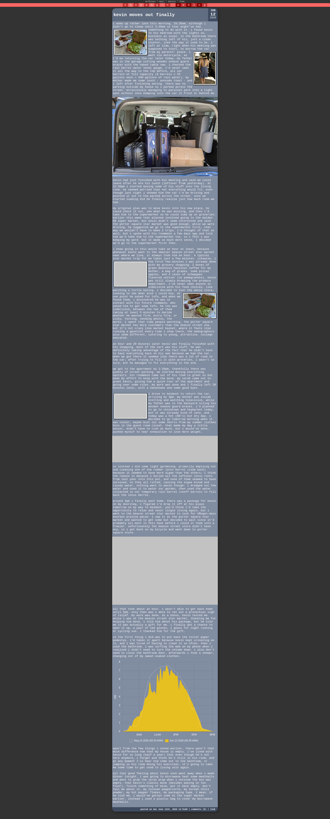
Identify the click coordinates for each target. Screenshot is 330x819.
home (182, 1)
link (212, 809)
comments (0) (198, 809)
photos (172, 1)
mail (161, 1)
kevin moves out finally (144, 14)
